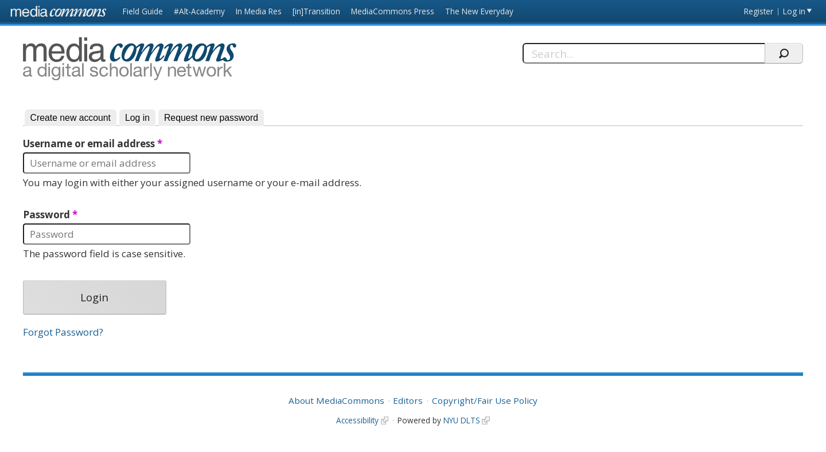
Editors (408, 400)
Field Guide (143, 11)
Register (758, 11)
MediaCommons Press (392, 11)
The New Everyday (479, 11)
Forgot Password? (63, 332)
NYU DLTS (461, 420)
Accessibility (357, 420)
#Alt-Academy (199, 11)
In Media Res (259, 11)
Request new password (211, 118)
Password (50, 215)
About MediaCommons (336, 400)
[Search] (644, 53)
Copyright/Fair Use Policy (484, 400)
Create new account (70, 118)
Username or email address (92, 143)
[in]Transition (316, 11)
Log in (794, 11)
